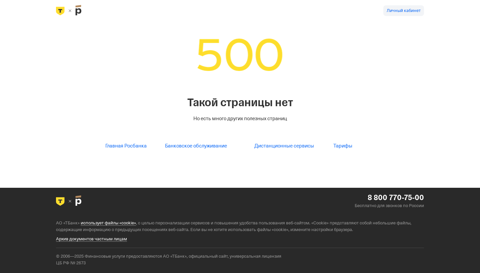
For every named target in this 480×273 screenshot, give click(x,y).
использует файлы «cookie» (108, 222)
